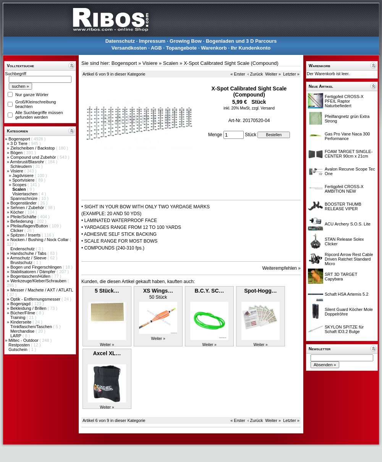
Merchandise (23, 331)
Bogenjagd (21, 303)
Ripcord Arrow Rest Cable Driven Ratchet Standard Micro (349, 259)
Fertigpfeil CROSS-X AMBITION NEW (344, 188)
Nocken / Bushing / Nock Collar (40, 239)
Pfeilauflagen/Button (29, 226)
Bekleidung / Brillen (28, 308)
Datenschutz (120, 41)
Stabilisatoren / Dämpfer (33, 271)
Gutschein (18, 349)
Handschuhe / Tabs (28, 253)
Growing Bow (186, 41)
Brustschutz (22, 262)
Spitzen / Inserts (26, 235)
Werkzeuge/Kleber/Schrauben (39, 280)
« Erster (237, 74)
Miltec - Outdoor (23, 340)
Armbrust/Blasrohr (27, 161)
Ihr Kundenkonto (250, 48)
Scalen (170, 63)
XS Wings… (158, 291)
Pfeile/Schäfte (23, 216)
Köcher (17, 212)
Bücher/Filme (23, 313)
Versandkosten (129, 48)
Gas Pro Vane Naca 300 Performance (347, 136)
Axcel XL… (107, 353)
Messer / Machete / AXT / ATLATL (41, 290)
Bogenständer (24, 203)
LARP (16, 335)
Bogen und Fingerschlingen (36, 267)
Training (18, 317)
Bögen (17, 152)
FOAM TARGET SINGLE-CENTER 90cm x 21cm (348, 153)
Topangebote (181, 48)
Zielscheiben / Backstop (33, 148)
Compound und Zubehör (33, 157)
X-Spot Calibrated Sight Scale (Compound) (231, 63)
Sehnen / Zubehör (27, 207)
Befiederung (22, 221)
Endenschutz (23, 248)
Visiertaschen (25, 194)
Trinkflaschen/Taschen (31, 326)
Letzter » (291, 74)
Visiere (17, 171)
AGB (156, 48)
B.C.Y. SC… (209, 291)
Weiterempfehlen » (281, 268)
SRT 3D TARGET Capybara (341, 276)
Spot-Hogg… (260, 291)
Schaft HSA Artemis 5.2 (346, 294)
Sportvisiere (24, 180)
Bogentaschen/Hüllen (31, 276)
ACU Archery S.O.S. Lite (348, 224)
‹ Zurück (255, 74)
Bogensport (19, 139)
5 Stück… (107, 291)
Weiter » (273, 74)
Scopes (20, 184)
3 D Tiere (19, 143)
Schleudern (21, 166)
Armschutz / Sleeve (29, 258)
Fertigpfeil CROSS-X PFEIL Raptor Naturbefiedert (344, 101)
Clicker (17, 230)
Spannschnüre (24, 198)
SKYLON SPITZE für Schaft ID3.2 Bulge (344, 329)
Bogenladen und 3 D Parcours (241, 41)
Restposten (19, 345)
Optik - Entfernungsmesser (36, 299)
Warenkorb (214, 48)
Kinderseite (21, 322)
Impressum (152, 41)
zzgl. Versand (263, 108)
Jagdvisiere (23, 175)
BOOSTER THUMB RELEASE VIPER (343, 206)
